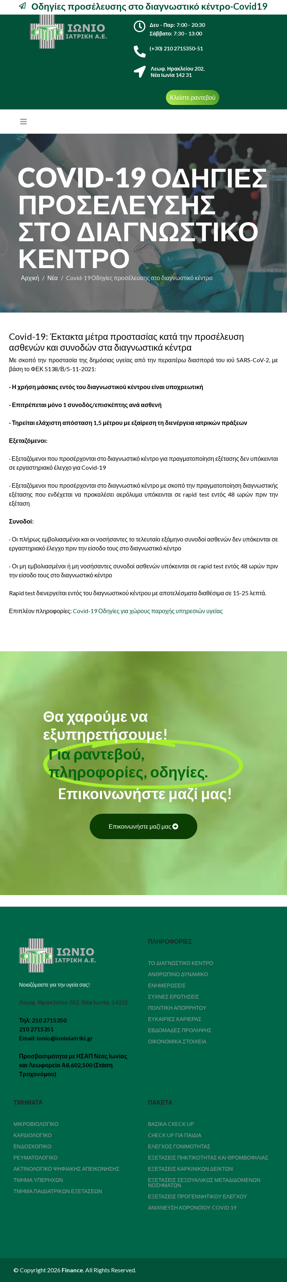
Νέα (52, 277)
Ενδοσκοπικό (32, 1146)
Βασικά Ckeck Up (171, 1124)
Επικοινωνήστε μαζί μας (144, 826)
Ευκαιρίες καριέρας (174, 1019)
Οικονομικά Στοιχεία (177, 1041)
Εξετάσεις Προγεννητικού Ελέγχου (197, 1196)
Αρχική (30, 277)
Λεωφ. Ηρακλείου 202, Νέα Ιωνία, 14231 (73, 1002)
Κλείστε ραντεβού (192, 97)
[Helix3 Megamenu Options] (23, 121)
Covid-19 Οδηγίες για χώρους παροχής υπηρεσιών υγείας (148, 610)
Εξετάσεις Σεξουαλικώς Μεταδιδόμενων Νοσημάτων (204, 1182)
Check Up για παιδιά (174, 1135)
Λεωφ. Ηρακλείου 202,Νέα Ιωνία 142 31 (177, 71)
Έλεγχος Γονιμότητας (179, 1146)
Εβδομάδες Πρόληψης (180, 1030)
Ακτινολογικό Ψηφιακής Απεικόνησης (66, 1168)
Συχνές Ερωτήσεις (173, 996)
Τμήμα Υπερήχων (38, 1180)
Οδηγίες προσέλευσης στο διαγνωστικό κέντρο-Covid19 (148, 6)
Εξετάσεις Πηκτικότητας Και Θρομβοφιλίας (208, 1157)
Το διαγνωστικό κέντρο (180, 963)
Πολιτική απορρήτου (177, 1008)
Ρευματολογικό (35, 1157)
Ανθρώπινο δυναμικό (178, 974)
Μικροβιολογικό (35, 1124)
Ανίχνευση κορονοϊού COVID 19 (192, 1207)
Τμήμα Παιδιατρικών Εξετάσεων (57, 1191)
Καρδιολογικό (32, 1135)
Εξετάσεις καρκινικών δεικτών (190, 1168)
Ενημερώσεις (167, 985)
